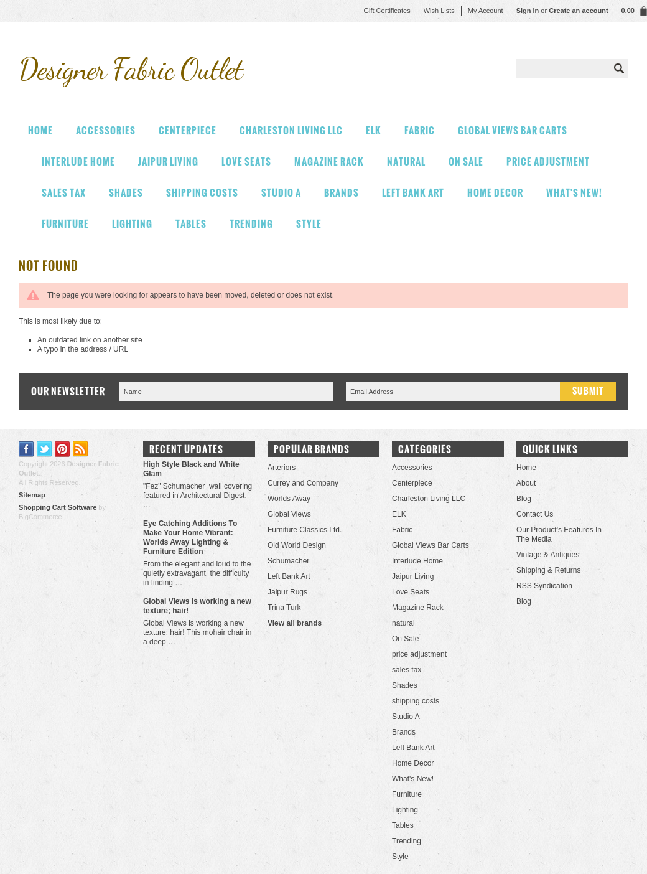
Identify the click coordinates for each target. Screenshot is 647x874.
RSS (80, 449)
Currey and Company (303, 483)
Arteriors (282, 467)
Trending (251, 224)
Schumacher (288, 561)
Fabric (419, 130)
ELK (373, 130)
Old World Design (297, 545)
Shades (126, 193)
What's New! (574, 193)
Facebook (26, 449)
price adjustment (548, 161)
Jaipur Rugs (287, 592)
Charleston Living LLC (291, 130)
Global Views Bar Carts (512, 130)
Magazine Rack (329, 161)
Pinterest (62, 449)
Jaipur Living (168, 161)
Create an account (578, 10)
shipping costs (202, 193)
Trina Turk (284, 607)
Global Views (289, 514)
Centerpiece (187, 130)
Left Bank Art (413, 193)
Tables (191, 224)
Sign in (527, 10)
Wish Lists (439, 10)
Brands (341, 193)
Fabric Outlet (131, 69)
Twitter (44, 449)
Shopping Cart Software (57, 507)
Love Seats (246, 161)
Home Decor (495, 193)
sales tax (64, 193)
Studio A (281, 193)
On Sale (466, 161)
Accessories (106, 130)
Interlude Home (78, 161)
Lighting (132, 224)
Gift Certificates (386, 10)
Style (309, 224)
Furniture (65, 224)
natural (406, 161)
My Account (485, 10)
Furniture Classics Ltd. (305, 529)
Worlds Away (289, 498)
